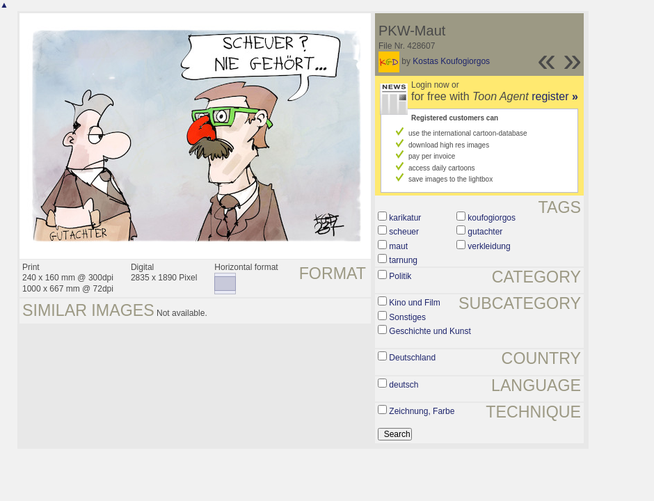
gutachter (485, 232)
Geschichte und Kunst (429, 331)
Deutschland (412, 358)
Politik (400, 276)
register (555, 96)
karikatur (405, 218)
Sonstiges (407, 317)
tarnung (403, 260)
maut (398, 246)
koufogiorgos (492, 218)
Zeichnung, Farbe (421, 411)
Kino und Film (414, 303)
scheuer (404, 232)
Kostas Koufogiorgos (451, 61)
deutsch (403, 385)
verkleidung (489, 246)
